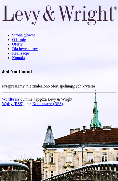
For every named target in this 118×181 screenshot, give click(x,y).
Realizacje (20, 53)
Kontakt (18, 58)
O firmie (19, 39)
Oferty (17, 44)
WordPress (10, 99)
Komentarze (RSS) (47, 104)
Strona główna (24, 35)
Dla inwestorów (25, 49)
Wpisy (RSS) (12, 104)
